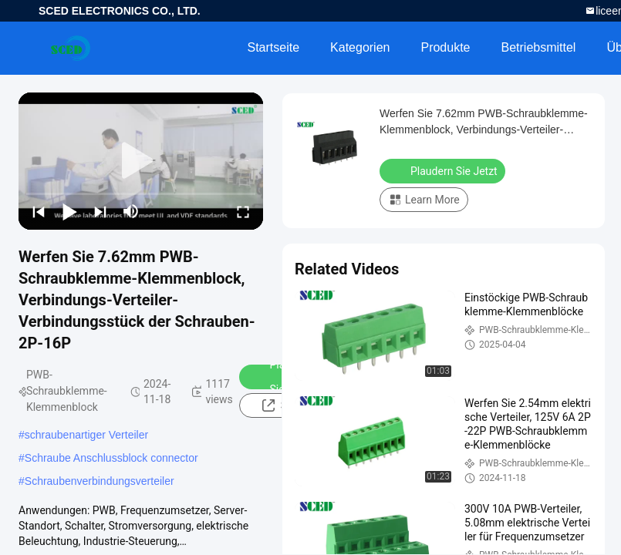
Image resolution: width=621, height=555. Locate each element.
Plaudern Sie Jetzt (444, 170)
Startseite (273, 47)
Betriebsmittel (538, 47)
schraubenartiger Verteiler (86, 435)
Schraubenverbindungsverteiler (99, 481)
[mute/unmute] (131, 211)
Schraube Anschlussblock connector (111, 458)
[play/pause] (69, 211)
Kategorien (360, 47)
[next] (100, 211)
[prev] (38, 211)
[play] (141, 161)
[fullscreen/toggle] (243, 211)
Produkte (445, 47)
